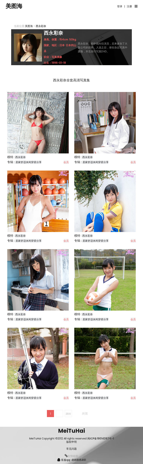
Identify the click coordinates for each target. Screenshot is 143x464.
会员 (66, 162)
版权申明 (71, 442)
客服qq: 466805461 (71, 460)
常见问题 (71, 448)
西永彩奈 (20, 157)
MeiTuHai (71, 431)
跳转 (68, 414)
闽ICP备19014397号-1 (100, 438)
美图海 (14, 6)
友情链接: (72, 456)
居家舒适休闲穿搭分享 (28, 162)
